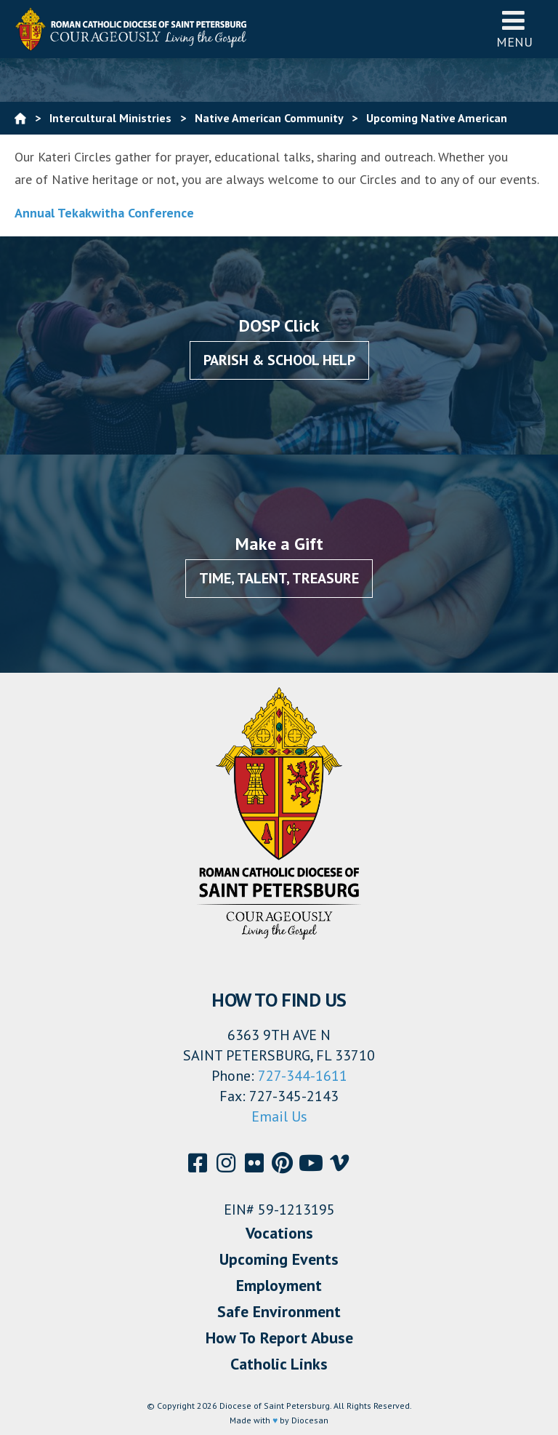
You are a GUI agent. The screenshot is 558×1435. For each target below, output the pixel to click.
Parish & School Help (279, 360)
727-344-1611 (302, 1075)
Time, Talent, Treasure (279, 578)
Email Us (279, 1116)
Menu (514, 28)
